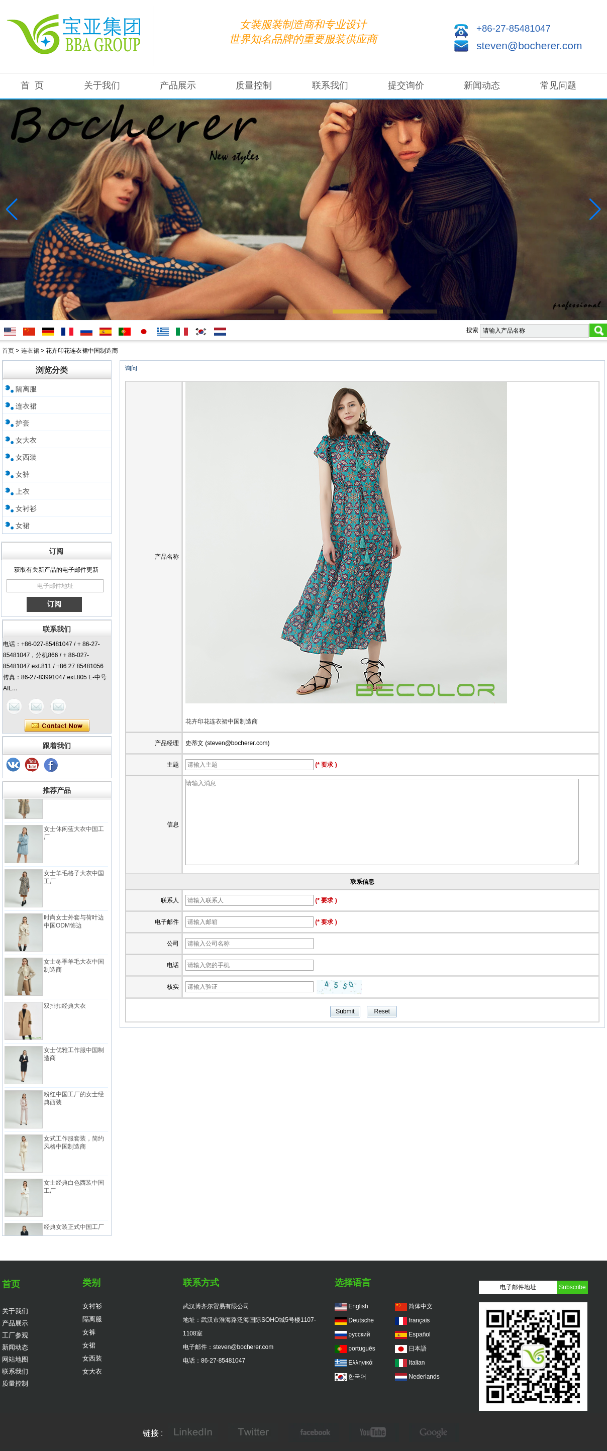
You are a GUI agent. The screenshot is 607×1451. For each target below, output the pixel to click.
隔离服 (26, 389)
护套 (23, 423)
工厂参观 (15, 1335)
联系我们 (330, 85)
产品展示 (178, 85)
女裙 (23, 526)
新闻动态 (482, 85)
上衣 (23, 491)
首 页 (32, 85)
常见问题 (558, 85)
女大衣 (26, 440)
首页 (8, 350)
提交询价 (406, 85)
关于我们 (102, 85)
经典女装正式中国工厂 (74, 1232)
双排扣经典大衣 (65, 1011)
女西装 (26, 457)
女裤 (23, 474)
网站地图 (15, 1359)
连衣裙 (30, 350)
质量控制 (254, 85)
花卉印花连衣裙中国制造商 (221, 721)
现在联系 (57, 726)
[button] (195, 311)
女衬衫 (26, 508)
